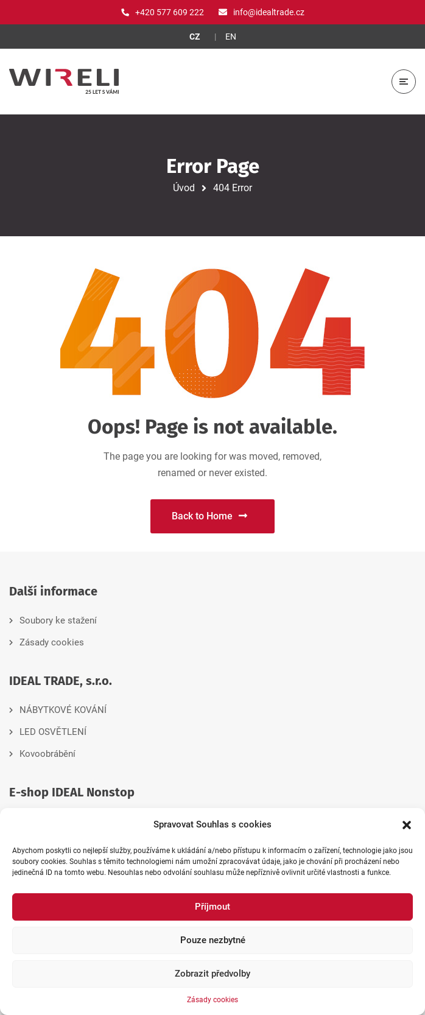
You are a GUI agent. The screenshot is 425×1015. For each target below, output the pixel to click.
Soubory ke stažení (58, 620)
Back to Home (209, 516)
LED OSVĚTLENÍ (52, 731)
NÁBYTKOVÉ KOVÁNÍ (63, 709)
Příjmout (212, 906)
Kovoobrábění (47, 753)
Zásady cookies (212, 1000)
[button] (407, 825)
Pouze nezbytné (212, 940)
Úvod (184, 188)
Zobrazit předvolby (212, 973)
